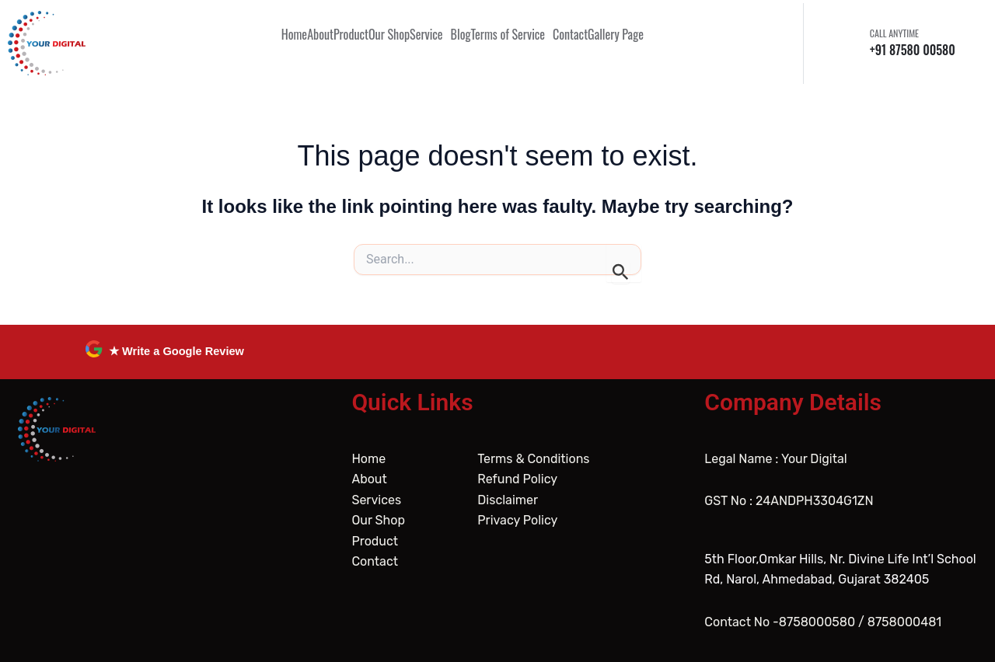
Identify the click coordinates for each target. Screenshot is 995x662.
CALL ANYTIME (894, 33)
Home (368, 458)
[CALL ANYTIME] (850, 42)
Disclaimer (507, 500)
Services (376, 500)
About (368, 479)
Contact (374, 561)
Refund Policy (517, 479)
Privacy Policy (517, 520)
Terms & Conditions (533, 458)
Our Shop (378, 520)
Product (374, 541)
